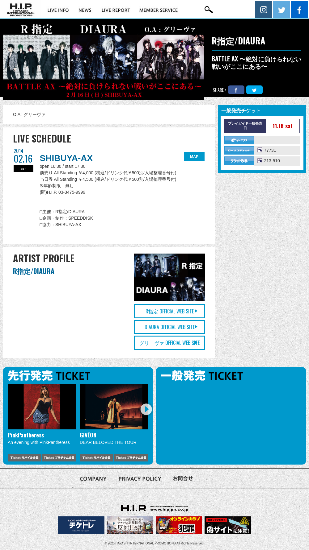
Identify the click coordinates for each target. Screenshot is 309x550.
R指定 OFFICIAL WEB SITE (170, 311)
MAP (194, 157)
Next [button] (146, 409)
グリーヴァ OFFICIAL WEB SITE (169, 342)
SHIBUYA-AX (66, 158)
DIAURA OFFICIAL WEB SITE (170, 327)
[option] (42, 422)
